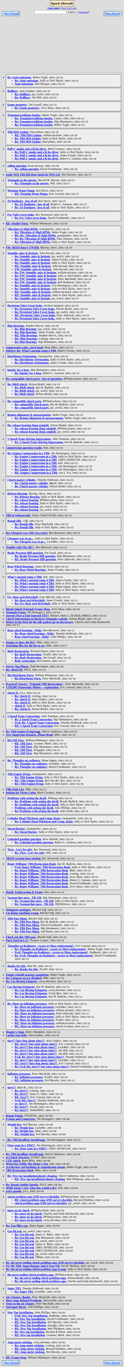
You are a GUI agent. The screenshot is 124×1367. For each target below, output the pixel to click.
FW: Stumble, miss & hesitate (33, 269)
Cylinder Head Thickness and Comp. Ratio (33, 818)
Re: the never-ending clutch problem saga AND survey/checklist (45, 1263)
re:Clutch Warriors (18, 1157)
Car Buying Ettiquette (21, 987)
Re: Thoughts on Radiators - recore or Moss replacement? (50, 949)
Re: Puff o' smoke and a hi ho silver (36, 152)
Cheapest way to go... (20, 538)
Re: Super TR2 (24, 1292)
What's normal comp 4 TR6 (24, 576)
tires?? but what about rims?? (25, 1041)
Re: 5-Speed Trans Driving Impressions (39, 442)
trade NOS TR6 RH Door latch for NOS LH (33, 174)
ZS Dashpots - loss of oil (22, 201)
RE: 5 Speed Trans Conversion (34, 726)
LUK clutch (13, 1161)
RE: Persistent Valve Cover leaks (35, 315)
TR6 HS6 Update (18, 132)
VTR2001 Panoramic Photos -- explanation (32, 687)
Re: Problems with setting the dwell (36, 801)
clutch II (12, 693)
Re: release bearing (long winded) (28, 425)
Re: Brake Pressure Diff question (35, 556)
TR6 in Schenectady (18, 515)
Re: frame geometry (27, 107)
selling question (16, 165)
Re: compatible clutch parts (24, 401)
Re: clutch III (14, 670)
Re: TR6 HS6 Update (28, 138)
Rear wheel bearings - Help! (24, 630)
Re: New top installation (29, 1332)
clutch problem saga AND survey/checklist (33, 1197)
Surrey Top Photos (17, 666)
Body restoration (25, 661)
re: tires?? (21, 1104)
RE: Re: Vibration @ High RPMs (35, 235)
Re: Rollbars (22, 94)
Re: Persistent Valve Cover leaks (35, 308)
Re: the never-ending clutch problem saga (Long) (36, 1269)
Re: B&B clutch (17, 384)
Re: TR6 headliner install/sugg (24, 1154)
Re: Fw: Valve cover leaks (30, 217)
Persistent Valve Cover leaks (24, 305)
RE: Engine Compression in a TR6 (36, 472)
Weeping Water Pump (21, 190)
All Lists (72, 8)
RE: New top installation (30, 1335)
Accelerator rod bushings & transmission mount (35, 1167)
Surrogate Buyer (16, 1307)
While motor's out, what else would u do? (31, 1188)
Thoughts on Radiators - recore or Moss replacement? (40, 946)
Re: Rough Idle (24, 524)
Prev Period (11, 13)
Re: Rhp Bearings (26, 328)
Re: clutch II (22, 696)
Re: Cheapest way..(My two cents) (26, 532)
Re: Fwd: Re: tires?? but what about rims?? (42, 1067)
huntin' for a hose (18, 369)
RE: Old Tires (23, 744)
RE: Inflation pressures (29, 1080)
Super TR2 (14, 1288)
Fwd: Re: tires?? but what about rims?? (39, 1057)
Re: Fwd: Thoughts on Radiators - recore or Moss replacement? (54, 956)
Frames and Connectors (20, 1119)
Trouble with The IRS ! (20, 547)
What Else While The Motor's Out (27, 1164)
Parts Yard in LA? (17, 940)
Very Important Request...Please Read (29, 735)
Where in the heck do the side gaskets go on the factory (39, 622)
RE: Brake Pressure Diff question (35, 559)
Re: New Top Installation (30, 1319)
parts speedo (13, 1191)
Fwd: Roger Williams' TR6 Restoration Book (42, 867)
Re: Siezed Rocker (26, 832)
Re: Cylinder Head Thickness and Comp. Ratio (44, 822)
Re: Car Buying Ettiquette (31, 990)
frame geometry (17, 104)
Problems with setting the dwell (26, 798)
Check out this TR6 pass (21, 937)
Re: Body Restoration (28, 654)
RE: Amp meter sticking (29, 1349)
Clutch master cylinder (21, 479)
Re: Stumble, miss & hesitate (32, 256)
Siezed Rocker (16, 829)
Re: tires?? (21, 1091)
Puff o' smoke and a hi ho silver (26, 148)
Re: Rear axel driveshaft (30, 600)
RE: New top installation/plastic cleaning (40, 1179)
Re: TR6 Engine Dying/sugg (23, 732)
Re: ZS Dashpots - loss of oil (32, 204)
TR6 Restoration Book (20, 1170)
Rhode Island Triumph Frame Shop (28, 609)
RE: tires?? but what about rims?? (36, 1044)
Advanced (83, 12)
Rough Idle (14, 520)
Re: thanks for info (26, 969)
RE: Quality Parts (17, 223)
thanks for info (16, 966)
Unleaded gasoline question (24, 839)
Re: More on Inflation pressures (27, 1004)
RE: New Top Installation (30, 1322)
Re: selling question (27, 169)
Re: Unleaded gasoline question (34, 842)
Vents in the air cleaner (20, 1304)
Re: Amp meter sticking (29, 1346)
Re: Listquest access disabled (24, 978)
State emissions (24, 83)
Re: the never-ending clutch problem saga (40, 1278)
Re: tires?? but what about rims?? (36, 1047)
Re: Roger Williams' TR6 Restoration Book (41, 870)
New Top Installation (20, 1313)
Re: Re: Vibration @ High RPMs (35, 238)
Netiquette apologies (18, 910)
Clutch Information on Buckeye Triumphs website (37, 618)
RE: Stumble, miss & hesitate (33, 266)
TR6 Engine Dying (18, 774)
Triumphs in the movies (21, 180)
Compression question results (24, 447)
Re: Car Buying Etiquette (21, 981)
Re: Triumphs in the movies (32, 183)
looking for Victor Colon (21, 793)
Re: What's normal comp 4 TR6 (34, 580)
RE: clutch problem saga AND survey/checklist (43, 1200)
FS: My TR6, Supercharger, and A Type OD (33, 1266)
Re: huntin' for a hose (28, 373)
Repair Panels (14, 1116)
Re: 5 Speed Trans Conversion (33, 720)
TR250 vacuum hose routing (23, 858)
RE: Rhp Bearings (26, 335)
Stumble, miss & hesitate (22, 253)
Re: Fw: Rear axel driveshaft (32, 603)
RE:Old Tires (15, 740)
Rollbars (12, 91)
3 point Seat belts (16, 1035)
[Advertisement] (62, 46)
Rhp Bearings (15, 325)
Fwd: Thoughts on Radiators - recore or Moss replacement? (51, 952)
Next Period (112, 13)
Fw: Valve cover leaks (20, 214)
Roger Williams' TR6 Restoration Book (31, 864)
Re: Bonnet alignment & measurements (39, 418)
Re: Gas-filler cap (17, 1226)
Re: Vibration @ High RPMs (32, 232)
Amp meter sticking (19, 1342)
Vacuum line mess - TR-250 (24, 898)
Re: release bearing (26, 500)
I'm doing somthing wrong (22, 913)
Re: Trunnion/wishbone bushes (34, 118)
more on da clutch (18, 1210)
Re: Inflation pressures (29, 1077)
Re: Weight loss (24, 1128)
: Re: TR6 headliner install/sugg (25, 1140)
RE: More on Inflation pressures (35, 1014)
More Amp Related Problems (24, 1300)
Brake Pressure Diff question (25, 552)
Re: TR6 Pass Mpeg (27, 922)
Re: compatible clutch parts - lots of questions (34, 378)
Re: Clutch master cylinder (31, 483)
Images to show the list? (20, 642)
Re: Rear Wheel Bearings (30, 569)
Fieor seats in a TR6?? (21, 1145)
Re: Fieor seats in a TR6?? (31, 1149)
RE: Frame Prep (16, 1358)
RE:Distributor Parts (20, 675)
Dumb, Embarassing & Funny (24, 892)
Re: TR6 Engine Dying (29, 777)
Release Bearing (17, 493)
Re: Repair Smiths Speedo (22, 1185)
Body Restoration (18, 651)
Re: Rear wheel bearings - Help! (34, 634)
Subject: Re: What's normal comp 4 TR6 (31, 350)
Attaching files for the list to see (25, 646)
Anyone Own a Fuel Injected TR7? (27, 615)
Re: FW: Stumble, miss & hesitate (35, 272)
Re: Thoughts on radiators (23, 760)
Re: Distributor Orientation (32, 359)
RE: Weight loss (24, 1134)
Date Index (54, 8)
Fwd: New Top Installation (31, 1316)
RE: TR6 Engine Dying (29, 781)
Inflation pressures (19, 1074)
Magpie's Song (15, 1032)
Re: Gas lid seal (24, 1235)
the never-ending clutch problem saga (30, 1275)
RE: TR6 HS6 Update (28, 135)
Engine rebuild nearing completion (27, 975)
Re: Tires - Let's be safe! (30, 853)
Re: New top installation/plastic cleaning (32, 1176)
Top (63, 8)
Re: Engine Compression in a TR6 (28, 453)
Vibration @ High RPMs (22, 229)
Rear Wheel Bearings (20, 566)
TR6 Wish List (15, 789)
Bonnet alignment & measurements (29, 414)
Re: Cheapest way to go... (30, 541)
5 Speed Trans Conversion (23, 716)
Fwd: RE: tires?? (25, 1100)
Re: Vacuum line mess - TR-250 (34, 901)
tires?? (11, 1088)
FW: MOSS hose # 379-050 (22, 247)
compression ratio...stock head (24, 347)
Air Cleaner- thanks (18, 1297)
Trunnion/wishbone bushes (23, 115)
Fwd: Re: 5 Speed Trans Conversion (37, 723)
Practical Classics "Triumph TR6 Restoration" (35, 684)
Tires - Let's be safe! (19, 850)
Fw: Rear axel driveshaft (22, 597)
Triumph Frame (16, 612)
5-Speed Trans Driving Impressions (29, 438)
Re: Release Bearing (27, 496)
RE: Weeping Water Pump (31, 193)
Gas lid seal (14, 1231)
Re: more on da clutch (28, 1214)
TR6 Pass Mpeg (17, 919)
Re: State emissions (19, 77)
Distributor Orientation (21, 356)
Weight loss (14, 1125)
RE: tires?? (22, 1097)
